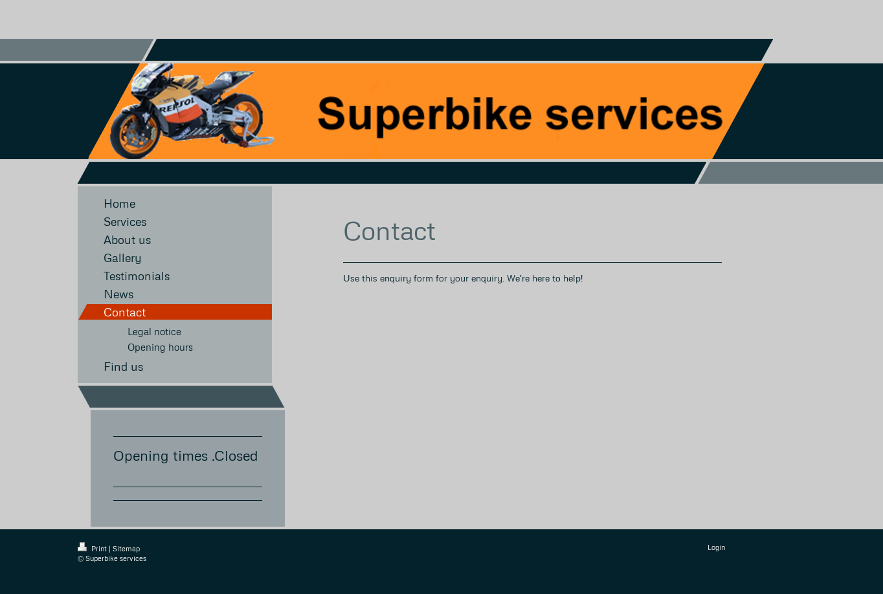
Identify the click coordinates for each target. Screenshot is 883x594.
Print (93, 548)
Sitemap (126, 548)
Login (716, 547)
